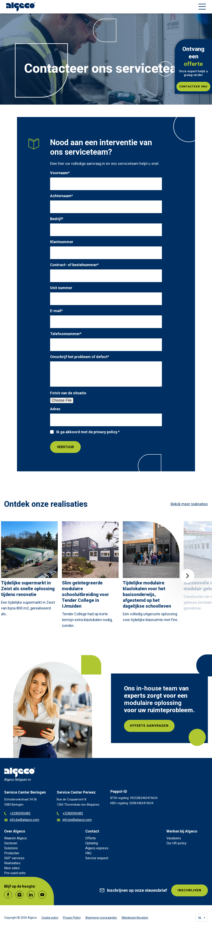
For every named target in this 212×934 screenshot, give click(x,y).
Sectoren (10, 843)
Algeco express (96, 848)
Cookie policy (49, 917)
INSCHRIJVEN (189, 891)
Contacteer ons (193, 86)
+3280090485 (17, 813)
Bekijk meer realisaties (189, 504)
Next (187, 576)
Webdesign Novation (135, 917)
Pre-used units (15, 873)
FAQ (88, 853)
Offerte (90, 838)
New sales (12, 868)
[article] (29, 570)
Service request (96, 858)
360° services (14, 858)
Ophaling (91, 843)
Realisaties (12, 863)
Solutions (11, 848)
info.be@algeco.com (21, 820)
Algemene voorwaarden (101, 917)
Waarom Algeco (15, 838)
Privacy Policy (72, 917)
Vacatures (173, 838)
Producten (11, 853)
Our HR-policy (176, 843)
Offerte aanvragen (150, 726)
